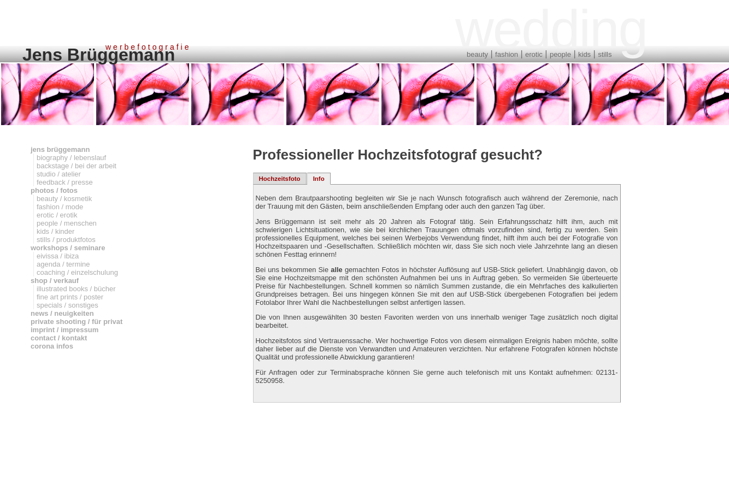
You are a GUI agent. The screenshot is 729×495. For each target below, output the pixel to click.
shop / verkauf (55, 280)
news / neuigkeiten (62, 313)
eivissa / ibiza (58, 256)
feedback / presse (65, 182)
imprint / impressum (64, 330)
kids (584, 54)
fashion (506, 54)
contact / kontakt (59, 338)
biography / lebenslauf (71, 158)
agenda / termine (63, 264)
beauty (477, 54)
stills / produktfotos (66, 239)
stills (605, 54)
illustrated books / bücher (76, 289)
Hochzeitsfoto (280, 178)
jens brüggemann (60, 149)
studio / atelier (59, 174)
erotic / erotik (57, 215)
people (560, 54)
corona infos (52, 346)
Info (319, 178)
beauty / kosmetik (64, 199)
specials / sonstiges (67, 305)
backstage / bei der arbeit (76, 166)
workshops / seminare (68, 248)
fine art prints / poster (70, 297)
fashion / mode (60, 207)
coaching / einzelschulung (77, 272)
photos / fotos (54, 190)
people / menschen (67, 223)
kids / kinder (55, 231)
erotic (534, 54)
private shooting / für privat (76, 321)
